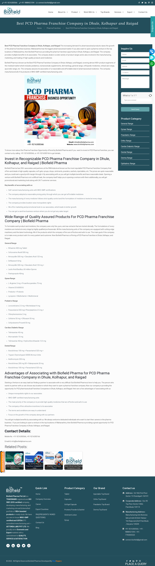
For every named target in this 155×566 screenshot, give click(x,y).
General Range (127, 123)
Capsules (67, 499)
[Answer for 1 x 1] (137, 100)
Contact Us (40, 523)
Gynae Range (126, 129)
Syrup (66, 520)
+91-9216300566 (10, 3)
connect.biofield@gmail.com (49, 3)
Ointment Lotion (70, 515)
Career (38, 504)
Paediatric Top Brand (101, 504)
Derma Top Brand (100, 510)
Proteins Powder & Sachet (74, 510)
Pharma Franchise (54, 28)
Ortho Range (126, 141)
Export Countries (42, 509)
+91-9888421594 (27, 3)
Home (39, 28)
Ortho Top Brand (99, 499)
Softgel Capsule (70, 504)
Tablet (66, 494)
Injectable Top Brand (101, 494)
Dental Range (126, 152)
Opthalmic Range (128, 163)
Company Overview (43, 499)
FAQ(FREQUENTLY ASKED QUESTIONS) (45, 515)
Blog (37, 528)
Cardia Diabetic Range (130, 146)
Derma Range (126, 158)
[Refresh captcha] (150, 95)
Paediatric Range (128, 135)
